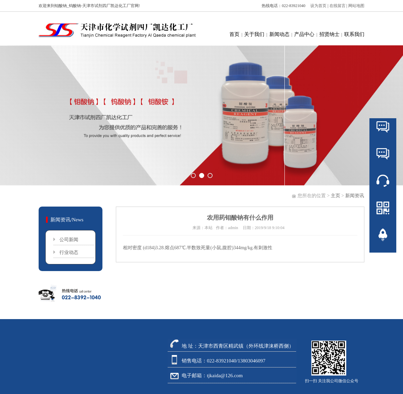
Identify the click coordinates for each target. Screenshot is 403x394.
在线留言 (338, 5)
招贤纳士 (329, 34)
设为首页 (316, 5)
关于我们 (254, 34)
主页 (335, 195)
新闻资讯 (354, 195)
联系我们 (354, 34)
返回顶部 (383, 255)
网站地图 (356, 5)
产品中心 (304, 34)
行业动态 (68, 252)
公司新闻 (68, 239)
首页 (234, 34)
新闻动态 (279, 34)
